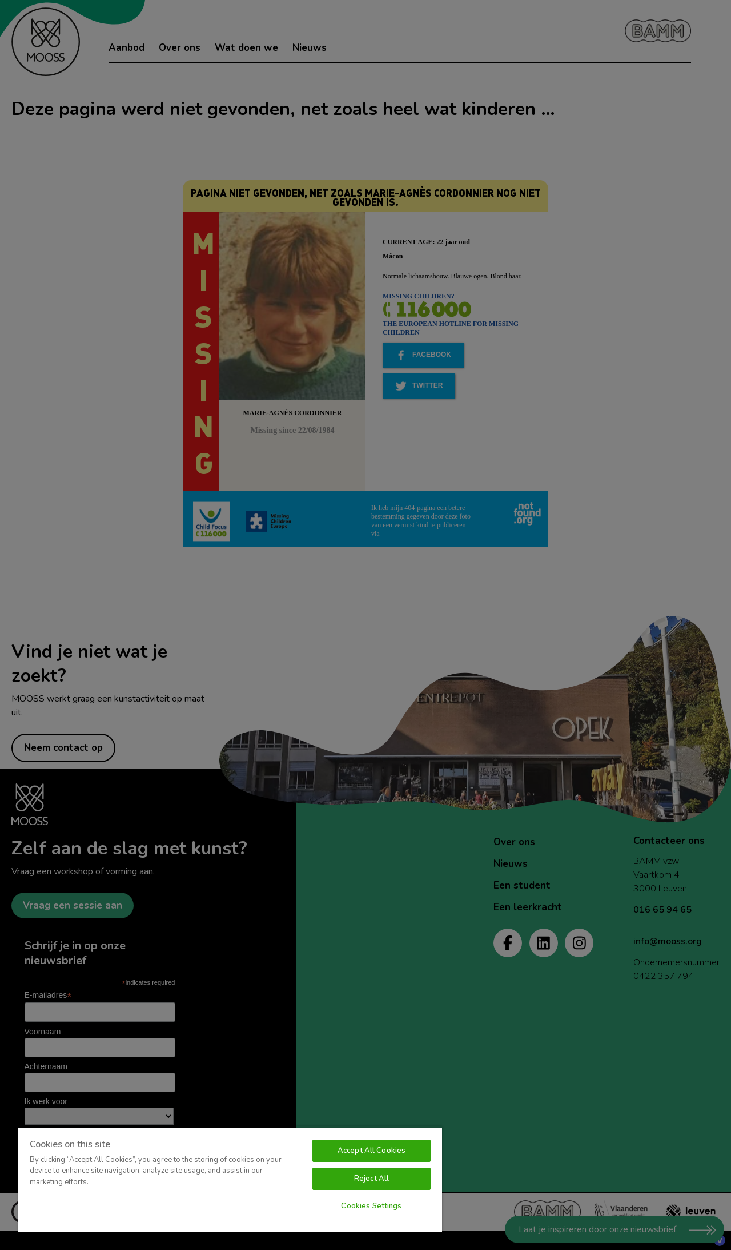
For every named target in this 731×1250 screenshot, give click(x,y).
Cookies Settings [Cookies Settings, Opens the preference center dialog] (371, 1206)
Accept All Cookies (371, 1150)
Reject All (371, 1178)
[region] (230, 1179)
